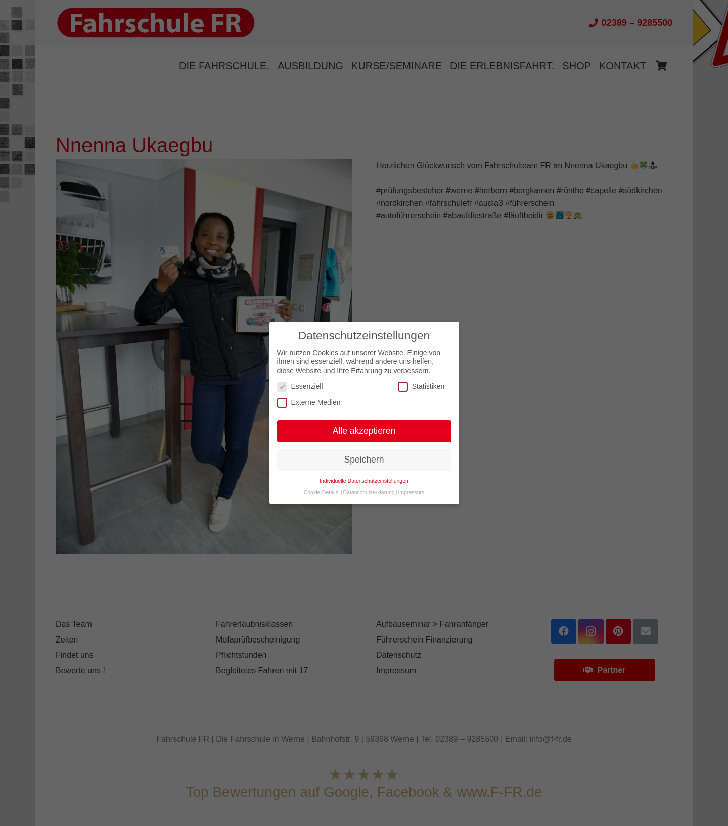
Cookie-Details (321, 492)
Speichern (364, 459)
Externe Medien (309, 402)
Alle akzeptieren (364, 431)
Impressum (411, 492)
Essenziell (300, 386)
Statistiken (421, 386)
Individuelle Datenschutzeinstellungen (364, 481)
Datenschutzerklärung (369, 492)
